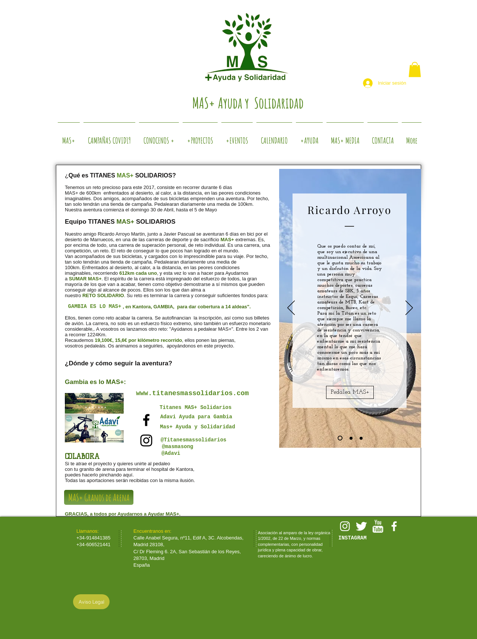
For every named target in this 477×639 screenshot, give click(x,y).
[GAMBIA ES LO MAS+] (94, 306)
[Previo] (291, 308)
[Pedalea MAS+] (350, 392)
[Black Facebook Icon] (146, 420)
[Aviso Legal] (91, 601)
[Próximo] (409, 308)
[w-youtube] (377, 526)
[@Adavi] (170, 453)
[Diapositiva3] (361, 438)
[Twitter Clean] (361, 526)
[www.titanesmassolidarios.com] (192, 393)
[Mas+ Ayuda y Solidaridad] (197, 427)
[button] (414, 69)
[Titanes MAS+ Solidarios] (197, 407)
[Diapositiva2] (351, 438)
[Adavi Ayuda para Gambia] (196, 417)
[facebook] (394, 526)
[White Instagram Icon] (344, 526)
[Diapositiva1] (340, 438)
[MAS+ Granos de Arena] (98, 497)
